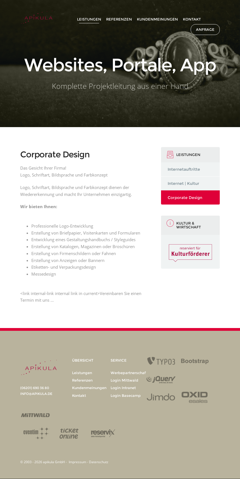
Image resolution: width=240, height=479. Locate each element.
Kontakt (192, 19)
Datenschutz (98, 462)
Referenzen (119, 19)
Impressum (78, 462)
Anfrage (205, 29)
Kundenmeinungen (157, 19)
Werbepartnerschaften (131, 372)
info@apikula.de (36, 394)
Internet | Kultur (183, 183)
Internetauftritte (184, 169)
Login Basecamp (126, 395)
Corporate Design (185, 197)
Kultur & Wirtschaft (188, 225)
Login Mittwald (124, 380)
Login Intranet (123, 387)
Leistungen (89, 19)
